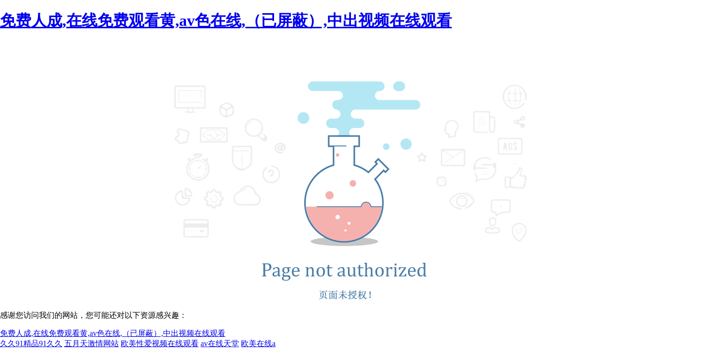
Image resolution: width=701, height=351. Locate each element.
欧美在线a (258, 343)
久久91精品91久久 (31, 343)
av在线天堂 (220, 343)
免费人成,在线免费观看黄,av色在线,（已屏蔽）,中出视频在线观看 (226, 20)
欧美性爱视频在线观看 (160, 343)
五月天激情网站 (91, 343)
